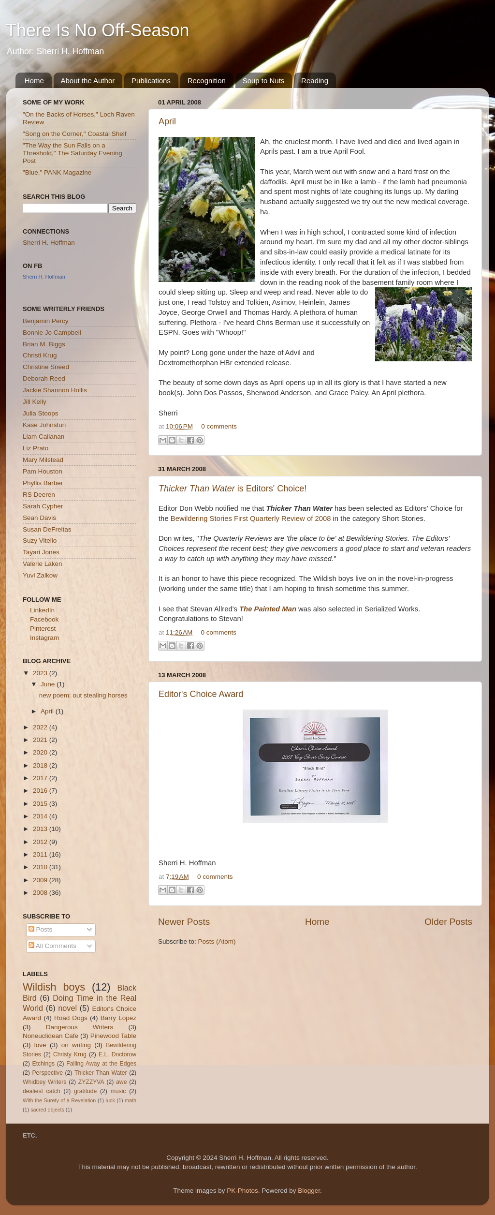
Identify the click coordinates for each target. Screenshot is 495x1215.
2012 (41, 841)
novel (67, 1008)
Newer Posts (184, 922)
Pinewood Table (113, 1035)
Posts (41, 929)
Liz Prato (35, 448)
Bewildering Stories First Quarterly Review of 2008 (251, 518)
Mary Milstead (43, 459)
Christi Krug (40, 355)
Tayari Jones (41, 552)
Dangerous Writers (80, 1027)
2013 (41, 828)
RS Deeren (39, 494)
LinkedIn (42, 610)
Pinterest (43, 628)
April (167, 121)
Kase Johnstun (44, 425)
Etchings (43, 1063)
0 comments (219, 426)
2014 (41, 816)
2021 (41, 739)
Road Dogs (70, 1018)
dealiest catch (41, 1091)
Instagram (44, 637)
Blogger (309, 1190)
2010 (41, 867)
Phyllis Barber (43, 483)
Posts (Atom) (217, 941)
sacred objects (47, 1109)
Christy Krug (70, 1054)
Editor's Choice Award (201, 694)
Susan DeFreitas (47, 529)
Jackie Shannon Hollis (55, 390)
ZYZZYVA (91, 1082)
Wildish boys (54, 987)
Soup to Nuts (264, 80)
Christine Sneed (46, 366)
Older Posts (448, 922)
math (130, 1100)
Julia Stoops (40, 413)
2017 (41, 778)
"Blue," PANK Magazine (57, 172)
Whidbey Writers (44, 1082)
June (49, 684)
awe (121, 1082)
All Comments (52, 945)
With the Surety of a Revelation (59, 1100)
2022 (41, 727)
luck (110, 1100)
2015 (41, 803)
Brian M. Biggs (44, 344)
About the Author (88, 80)
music (118, 1091)
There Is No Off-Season (97, 30)
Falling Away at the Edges (101, 1063)
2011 (41, 854)
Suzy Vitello (40, 540)
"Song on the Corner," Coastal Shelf (74, 133)
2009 (41, 880)
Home (34, 80)
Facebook (44, 619)
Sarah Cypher (43, 506)
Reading (314, 80)
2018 (41, 765)
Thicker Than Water (100, 1072)
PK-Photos (242, 1190)
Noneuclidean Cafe (50, 1035)
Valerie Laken (42, 563)
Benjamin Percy (46, 321)
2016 (41, 790)
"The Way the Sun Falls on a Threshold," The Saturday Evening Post (72, 153)
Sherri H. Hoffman (49, 242)
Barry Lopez (118, 1018)
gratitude (85, 1091)
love (40, 1045)
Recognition (207, 80)
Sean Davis (39, 517)
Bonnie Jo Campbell (52, 332)
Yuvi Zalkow (40, 575)
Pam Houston (42, 471)
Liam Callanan (43, 436)
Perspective (47, 1072)
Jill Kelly (34, 401)
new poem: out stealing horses (83, 695)
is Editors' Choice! (232, 488)
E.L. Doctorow (117, 1054)
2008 (41, 892)
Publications (151, 80)
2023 (41, 673)
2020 (41, 752)
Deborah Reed (44, 378)
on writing (76, 1045)
